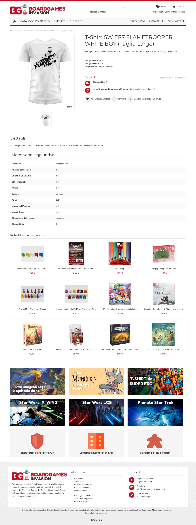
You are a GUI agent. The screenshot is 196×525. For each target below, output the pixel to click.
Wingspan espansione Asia (164, 268)
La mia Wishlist (171, 12)
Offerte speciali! (81, 501)
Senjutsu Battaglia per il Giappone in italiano (163, 309)
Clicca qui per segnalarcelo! (124, 89)
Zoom (69, 107)
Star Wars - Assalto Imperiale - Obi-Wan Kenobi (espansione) (83, 349)
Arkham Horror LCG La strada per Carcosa (120, 349)
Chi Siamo (78, 479)
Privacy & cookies (82, 490)
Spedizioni (78, 481)
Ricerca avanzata (98, 12)
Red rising (119, 268)
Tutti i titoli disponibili (83, 498)
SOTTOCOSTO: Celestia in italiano (163, 349)
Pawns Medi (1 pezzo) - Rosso (32, 309)
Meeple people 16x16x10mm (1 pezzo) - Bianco (77, 309)
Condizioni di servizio (83, 487)
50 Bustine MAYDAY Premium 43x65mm (76, 268)
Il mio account (157, 12)
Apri (106, 513)
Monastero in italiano (32, 349)
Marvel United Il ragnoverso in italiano (120, 309)
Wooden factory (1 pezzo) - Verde (32, 268)
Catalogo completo (82, 495)
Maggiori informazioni (161, 510)
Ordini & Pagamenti (83, 484)
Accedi (182, 12)
